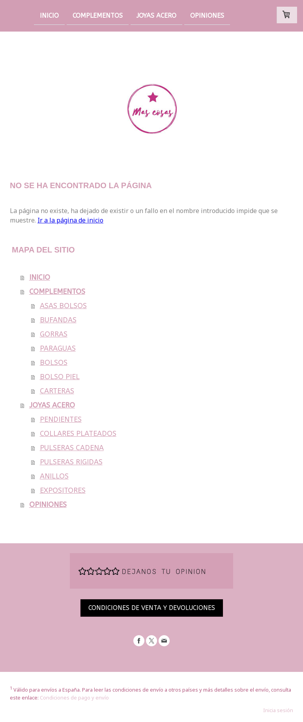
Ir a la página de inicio (70, 220)
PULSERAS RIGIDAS (71, 462)
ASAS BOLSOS (63, 305)
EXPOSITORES (63, 490)
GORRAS (53, 334)
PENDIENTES (61, 419)
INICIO (49, 15)
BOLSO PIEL (60, 376)
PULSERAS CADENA (72, 447)
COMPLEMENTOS (98, 15)
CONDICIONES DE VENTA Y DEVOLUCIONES (151, 608)
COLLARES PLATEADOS (78, 433)
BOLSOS (53, 362)
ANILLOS (54, 476)
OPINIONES (207, 15)
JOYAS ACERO (156, 15)
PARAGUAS (58, 348)
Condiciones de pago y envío (74, 697)
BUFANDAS (58, 320)
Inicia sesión (278, 710)
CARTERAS (57, 391)
